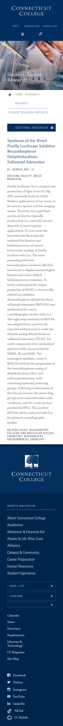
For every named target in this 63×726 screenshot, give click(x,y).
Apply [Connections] (16, 26)
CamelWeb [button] (16, 596)
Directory (13, 629)
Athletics (13, 546)
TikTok (18, 711)
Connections (32, 26)
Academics (32, 94)
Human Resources (20, 566)
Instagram (20, 689)
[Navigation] (27, 34)
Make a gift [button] (17, 586)
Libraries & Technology (15, 644)
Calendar (13, 615)
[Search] (40, 34)
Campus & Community (23, 553)
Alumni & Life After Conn (25, 539)
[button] (31, 604)
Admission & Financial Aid (26, 532)
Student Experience (21, 573)
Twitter (18, 682)
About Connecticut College (26, 518)
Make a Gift (50, 26)
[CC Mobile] (17, 718)
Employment (15, 635)
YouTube (19, 697)
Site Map (13, 659)
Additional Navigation (31, 127)
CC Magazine (16, 652)
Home (10, 95)
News (11, 622)
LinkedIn (19, 704)
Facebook (19, 675)
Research (21, 103)
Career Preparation (21, 559)
